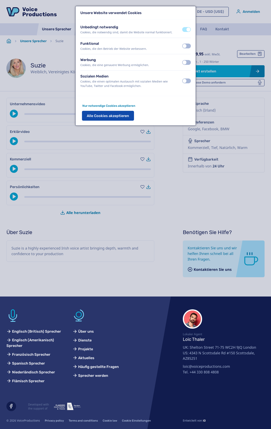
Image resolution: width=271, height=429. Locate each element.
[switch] (186, 29)
